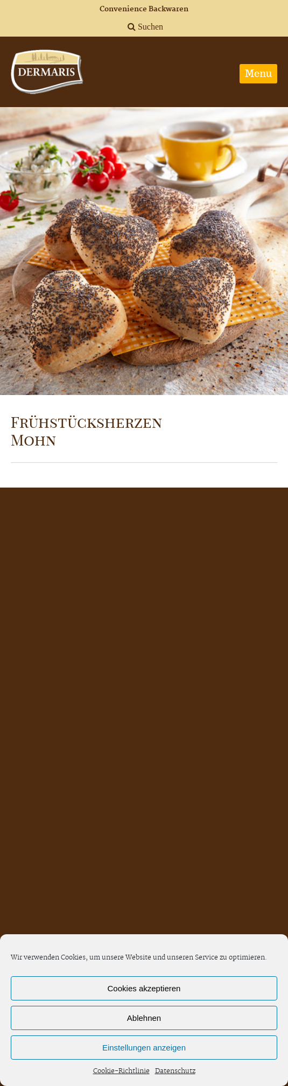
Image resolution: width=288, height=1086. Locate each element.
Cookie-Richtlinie (121, 1071)
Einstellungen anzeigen (144, 1047)
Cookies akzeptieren (144, 988)
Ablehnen (144, 1017)
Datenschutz (175, 1071)
